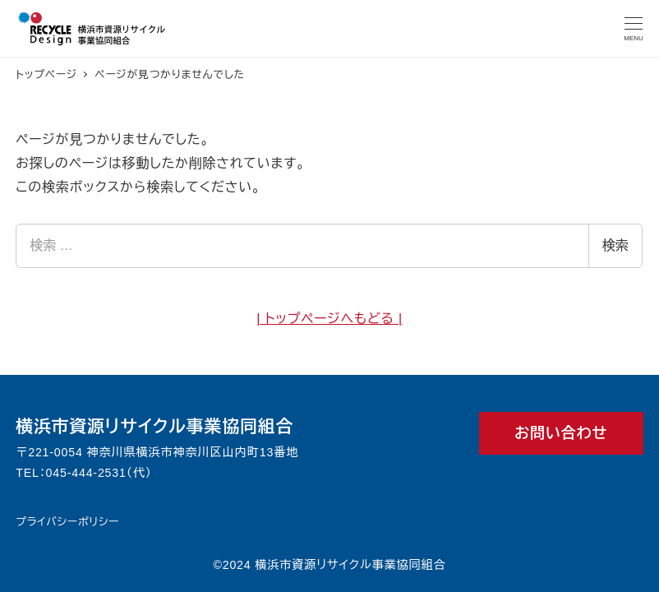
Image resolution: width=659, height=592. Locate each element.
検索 (615, 245)
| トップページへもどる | (329, 319)
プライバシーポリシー (67, 522)
